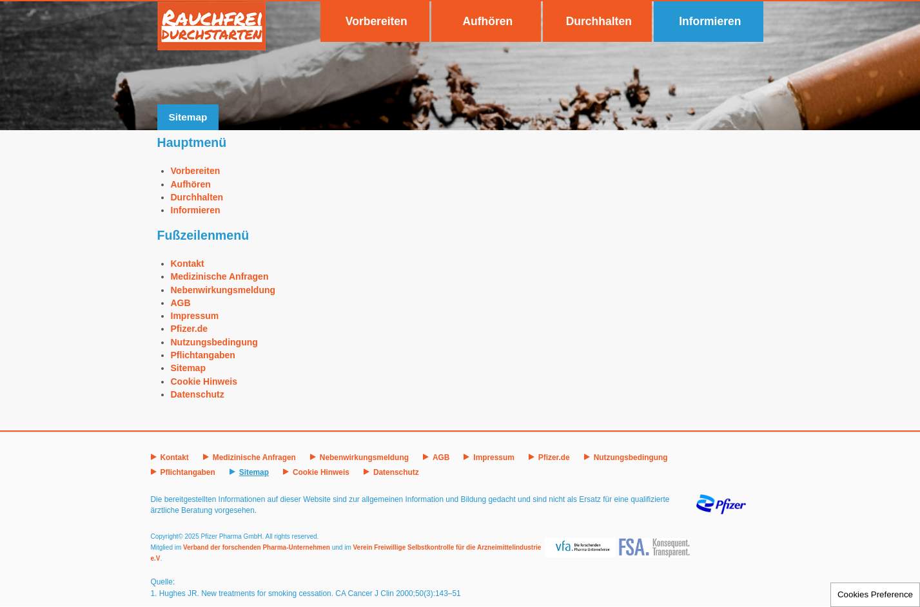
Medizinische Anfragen (220, 276)
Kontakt (187, 263)
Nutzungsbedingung (214, 342)
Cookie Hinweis (204, 381)
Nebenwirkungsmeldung (223, 290)
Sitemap (188, 368)
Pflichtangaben (203, 355)
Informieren (710, 21)
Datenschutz (197, 394)
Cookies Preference (875, 594)
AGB (181, 303)
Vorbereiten (376, 21)
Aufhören (487, 21)
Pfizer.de (189, 328)
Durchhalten (599, 21)
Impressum (195, 316)
